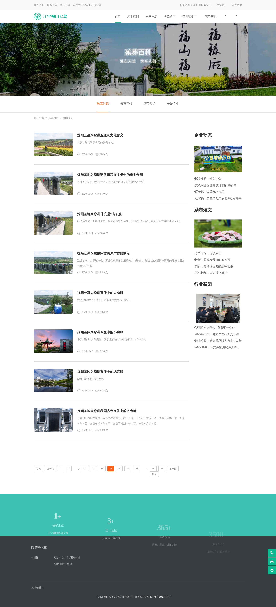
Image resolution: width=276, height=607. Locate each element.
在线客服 (237, 4)
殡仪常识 (150, 103)
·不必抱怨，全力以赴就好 (210, 272)
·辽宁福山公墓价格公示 (209, 191)
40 (119, 468)
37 (93, 468)
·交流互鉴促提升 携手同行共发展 (215, 185)
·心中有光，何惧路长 (207, 253)
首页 (118, 16)
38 (102, 468)
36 (84, 468)
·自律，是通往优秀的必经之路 (213, 266)
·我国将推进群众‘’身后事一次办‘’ (215, 327)
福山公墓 (39, 118)
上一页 (50, 468)
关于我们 (133, 16)
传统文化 (173, 103)
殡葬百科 (54, 118)
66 (162, 468)
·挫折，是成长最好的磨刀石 (212, 259)
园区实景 (151, 16)
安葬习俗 (126, 103)
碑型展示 (169, 16)
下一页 (173, 468)
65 (153, 468)
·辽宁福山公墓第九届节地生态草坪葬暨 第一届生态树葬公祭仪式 (218, 199)
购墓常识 (103, 103)
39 (111, 468)
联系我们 (210, 16)
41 (128, 468)
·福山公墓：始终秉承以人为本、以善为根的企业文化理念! (218, 341)
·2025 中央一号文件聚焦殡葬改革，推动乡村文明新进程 (216, 348)
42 (137, 468)
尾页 (154, 474)
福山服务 (188, 16)
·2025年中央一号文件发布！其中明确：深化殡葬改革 (216, 335)
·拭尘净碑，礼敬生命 (207, 178)
